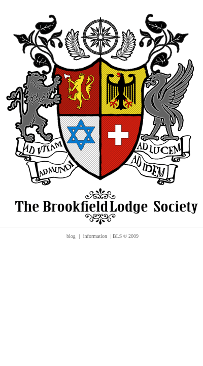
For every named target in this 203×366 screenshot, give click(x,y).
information (95, 236)
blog (71, 236)
